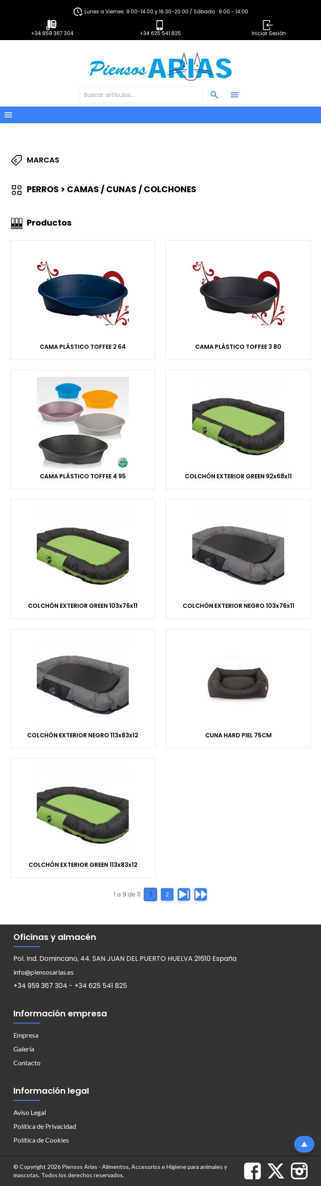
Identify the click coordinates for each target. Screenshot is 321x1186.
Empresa (25, 1035)
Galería (23, 1049)
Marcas (34, 160)
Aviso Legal (29, 1112)
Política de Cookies (41, 1140)
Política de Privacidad (44, 1126)
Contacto (27, 1063)
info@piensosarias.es (43, 972)
